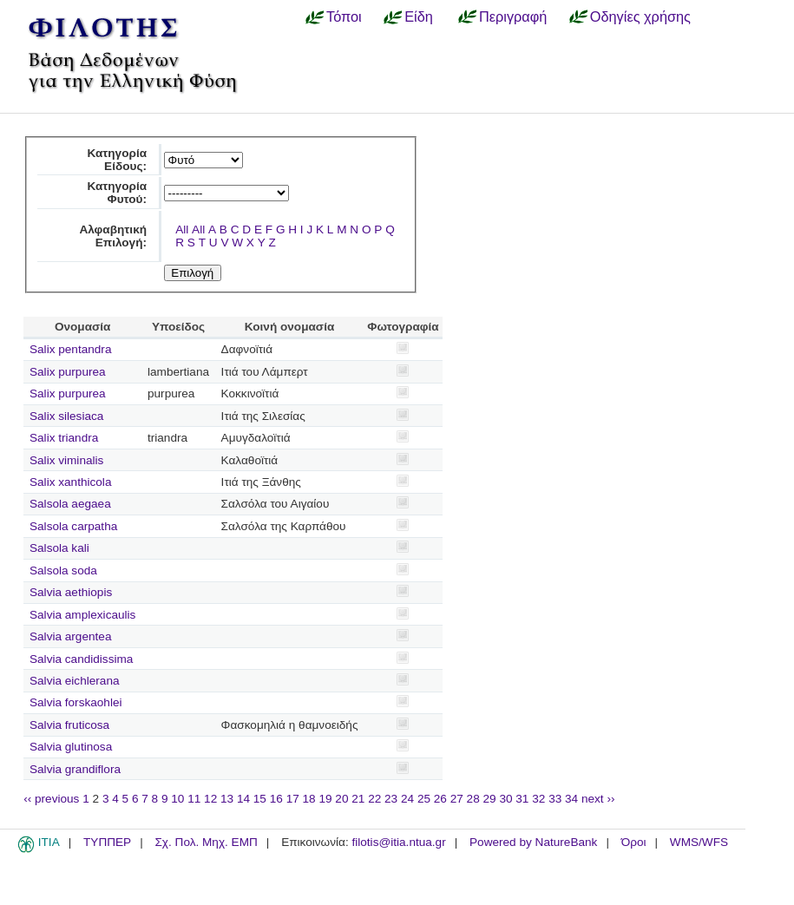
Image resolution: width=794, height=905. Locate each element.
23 (390, 798)
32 (538, 798)
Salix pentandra (70, 349)
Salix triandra (64, 437)
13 (226, 798)
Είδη (418, 16)
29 (489, 798)
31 (521, 798)
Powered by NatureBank (533, 842)
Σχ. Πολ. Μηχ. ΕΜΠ (205, 842)
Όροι (633, 842)
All (181, 229)
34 (571, 798)
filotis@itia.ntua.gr (398, 842)
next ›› (598, 798)
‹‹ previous (51, 798)
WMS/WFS (699, 842)
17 (292, 798)
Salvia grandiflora (75, 769)
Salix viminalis (66, 460)
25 (423, 798)
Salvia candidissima (81, 659)
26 (440, 798)
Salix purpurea (68, 371)
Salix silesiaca (66, 416)
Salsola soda (63, 570)
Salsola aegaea (70, 503)
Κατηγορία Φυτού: (117, 193)
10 (177, 798)
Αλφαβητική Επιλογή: (113, 236)
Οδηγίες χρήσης (640, 16)
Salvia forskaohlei (76, 702)
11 (193, 798)
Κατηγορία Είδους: (117, 160)
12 (210, 798)
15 (259, 798)
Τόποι (344, 16)
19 (324, 798)
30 (505, 798)
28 (473, 798)
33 (554, 798)
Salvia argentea (70, 636)
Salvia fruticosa (69, 724)
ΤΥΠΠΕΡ (107, 842)
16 (276, 798)
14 (243, 798)
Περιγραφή (513, 16)
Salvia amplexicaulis (82, 614)
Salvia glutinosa (71, 746)
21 (357, 798)
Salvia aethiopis (71, 592)
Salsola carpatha (73, 526)
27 (456, 798)
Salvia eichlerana (75, 680)
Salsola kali (59, 547)
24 (407, 798)
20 (341, 798)
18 (309, 798)
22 (374, 798)
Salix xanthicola (70, 482)
